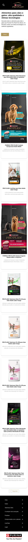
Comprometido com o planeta (12, 519)
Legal (6, 527)
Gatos (6, 503)
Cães (6, 500)
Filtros (5, 34)
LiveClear (7, 523)
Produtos (7, 515)
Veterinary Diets (9, 507)
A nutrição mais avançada (11, 511)
